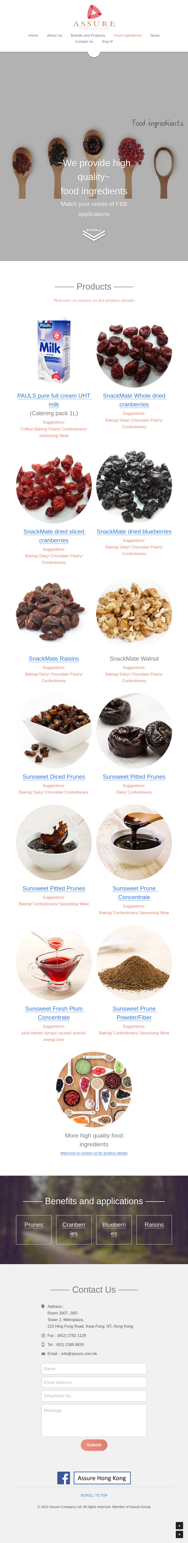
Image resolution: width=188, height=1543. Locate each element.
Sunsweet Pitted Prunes (134, 776)
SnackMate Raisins (54, 658)
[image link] (94, 17)
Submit (94, 1445)
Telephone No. (58, 1395)
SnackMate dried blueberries (134, 531)
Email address (58, 1382)
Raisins (154, 1224)
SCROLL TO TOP (94, 1495)
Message (53, 1410)
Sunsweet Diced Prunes (54, 776)
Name (50, 1368)
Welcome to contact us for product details (94, 1153)
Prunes (33, 1224)
